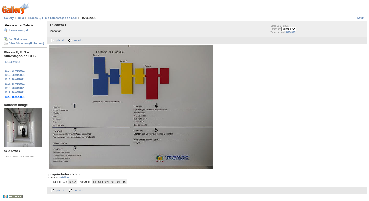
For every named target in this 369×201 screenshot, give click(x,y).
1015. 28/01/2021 (15, 75)
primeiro (61, 40)
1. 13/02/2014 (12, 62)
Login (360, 17)
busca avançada (19, 30)
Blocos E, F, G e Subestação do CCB (52, 18)
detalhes (64, 177)
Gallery (9, 18)
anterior (78, 40)
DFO (21, 18)
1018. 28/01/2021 (15, 88)
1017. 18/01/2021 (15, 83)
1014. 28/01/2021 (15, 70)
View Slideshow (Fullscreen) (26, 43)
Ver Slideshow (18, 39)
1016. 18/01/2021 (15, 79)
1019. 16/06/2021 (15, 92)
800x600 (290, 32)
